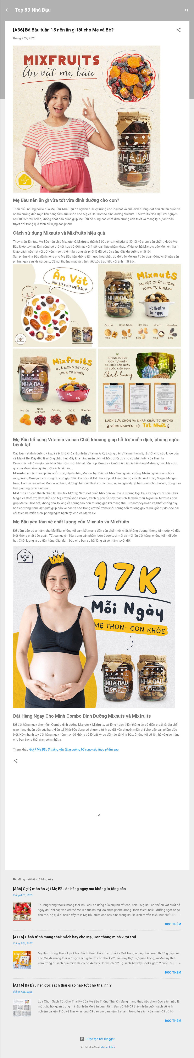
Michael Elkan (108, 1047)
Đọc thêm (173, 924)
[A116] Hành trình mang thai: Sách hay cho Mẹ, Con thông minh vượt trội (74, 937)
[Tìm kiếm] (186, 11)
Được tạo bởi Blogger (97, 1039)
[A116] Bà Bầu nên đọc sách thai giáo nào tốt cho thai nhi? (62, 985)
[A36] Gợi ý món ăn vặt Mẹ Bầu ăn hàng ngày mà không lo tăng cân (69, 889)
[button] (178, 30)
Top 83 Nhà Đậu (33, 10)
